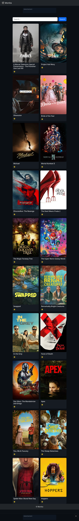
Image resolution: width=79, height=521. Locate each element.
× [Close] (76, 515)
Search (62, 19)
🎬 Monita (7, 2)
